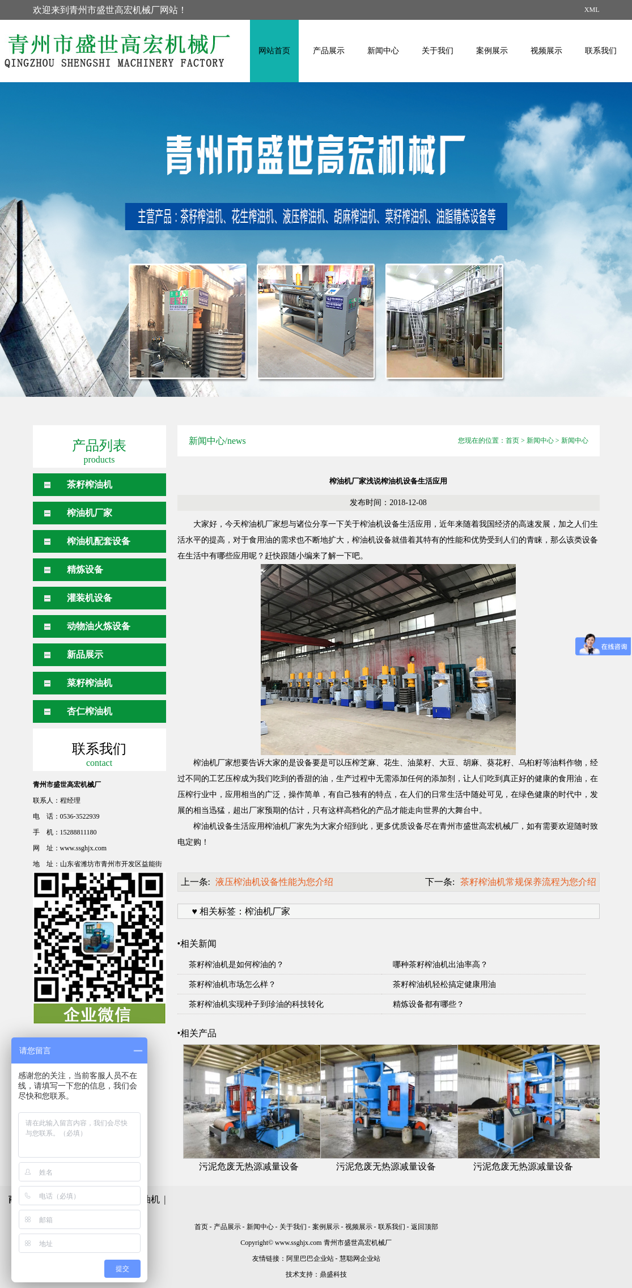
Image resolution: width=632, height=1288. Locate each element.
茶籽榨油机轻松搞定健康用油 (444, 984)
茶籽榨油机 (89, 484)
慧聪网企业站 (360, 1258)
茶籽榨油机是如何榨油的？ (236, 964)
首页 (512, 440)
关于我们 (437, 50)
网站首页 (274, 50)
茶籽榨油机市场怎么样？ (232, 984)
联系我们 (601, 50)
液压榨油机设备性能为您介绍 (274, 882)
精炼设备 (85, 569)
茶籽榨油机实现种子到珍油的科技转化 (256, 1004)
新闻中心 (383, 50)
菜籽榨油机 (89, 683)
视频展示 (546, 50)
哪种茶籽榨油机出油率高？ (440, 964)
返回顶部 (424, 1227)
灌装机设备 (89, 598)
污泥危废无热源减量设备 (249, 1166)
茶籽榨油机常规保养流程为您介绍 (528, 882)
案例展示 (492, 50)
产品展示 (329, 50)
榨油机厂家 (89, 513)
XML (592, 10)
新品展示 (85, 654)
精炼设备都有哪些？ (428, 1004)
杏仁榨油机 (89, 711)
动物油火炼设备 (98, 626)
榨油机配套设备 (98, 541)
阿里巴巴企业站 (310, 1258)
